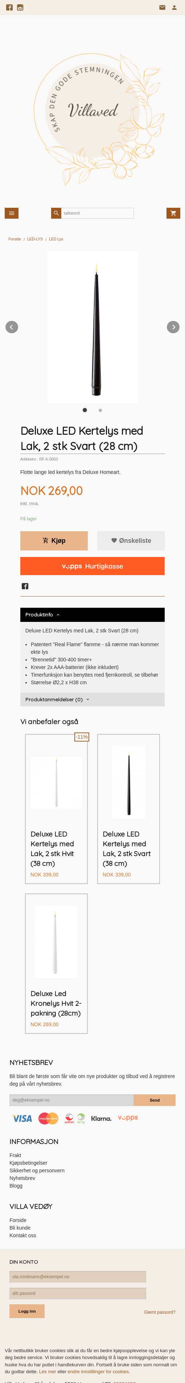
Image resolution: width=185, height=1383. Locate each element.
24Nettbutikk (44, 1372)
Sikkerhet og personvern (37, 1144)
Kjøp (54, 540)
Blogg (15, 1159)
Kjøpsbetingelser (28, 1136)
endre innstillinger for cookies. (99, 1344)
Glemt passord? (159, 1285)
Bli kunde (19, 1201)
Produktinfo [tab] (39, 614)
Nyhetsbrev (22, 1151)
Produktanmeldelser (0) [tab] (54, 699)
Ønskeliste (131, 540)
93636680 (124, 1357)
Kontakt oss (22, 1208)
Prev (18, 326)
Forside (14, 239)
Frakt (15, 1128)
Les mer (48, 1344)
